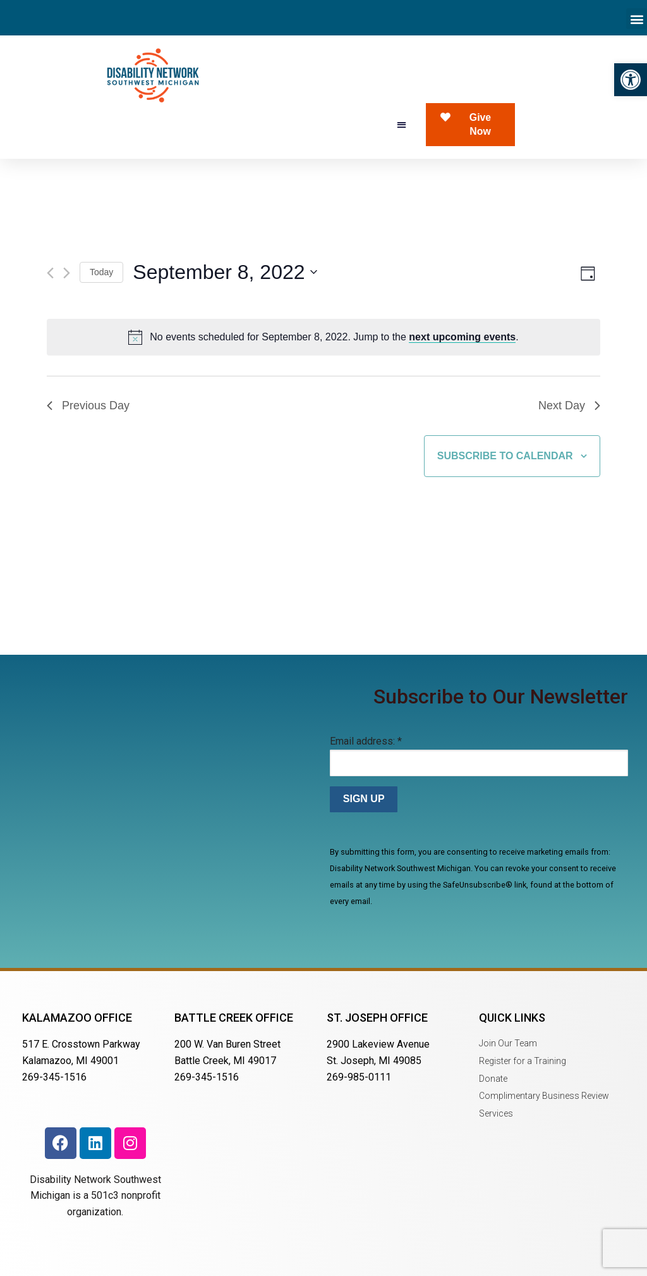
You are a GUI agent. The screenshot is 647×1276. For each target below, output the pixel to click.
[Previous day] (50, 273)
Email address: (366, 741)
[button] (630, 79)
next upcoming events (462, 336)
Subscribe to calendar (505, 455)
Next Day (569, 405)
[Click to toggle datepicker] (225, 272)
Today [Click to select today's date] (101, 272)
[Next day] (66, 273)
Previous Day (88, 405)
